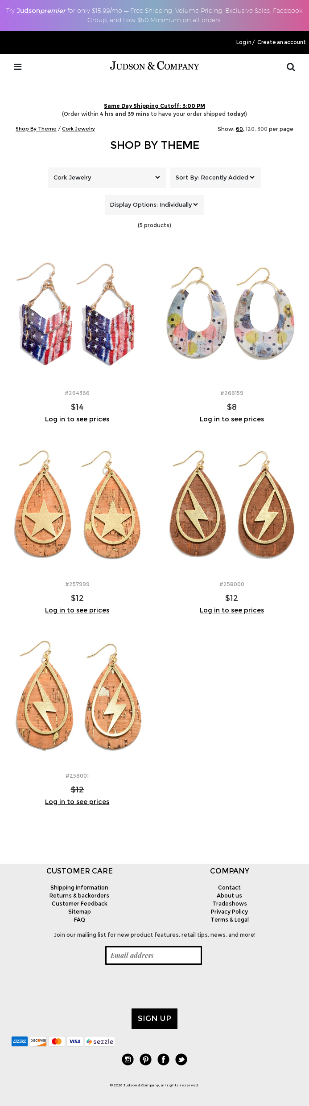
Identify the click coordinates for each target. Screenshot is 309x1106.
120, (251, 129)
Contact (229, 887)
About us (229, 895)
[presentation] (79, 986)
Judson (41, 11)
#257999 (77, 584)
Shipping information (79, 887)
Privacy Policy (229, 911)
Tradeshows (229, 903)
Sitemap (79, 911)
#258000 (231, 584)
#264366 (77, 393)
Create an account (281, 42)
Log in (243, 42)
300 (262, 129)
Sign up (154, 1018)
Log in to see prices (77, 419)
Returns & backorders (79, 895)
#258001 (77, 775)
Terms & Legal (229, 919)
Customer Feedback (79, 903)
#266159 (231, 393)
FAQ (79, 919)
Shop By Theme (154, 145)
